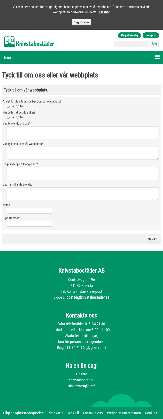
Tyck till (73, 413)
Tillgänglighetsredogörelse (23, 413)
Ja (12, 106)
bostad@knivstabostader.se (87, 297)
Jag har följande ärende (17, 184)
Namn (6, 205)
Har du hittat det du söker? (19, 112)
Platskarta (55, 413)
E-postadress (11, 218)
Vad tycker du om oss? (17, 123)
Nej (22, 106)
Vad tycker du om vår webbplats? (23, 144)
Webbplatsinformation (124, 413)
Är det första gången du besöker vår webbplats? (32, 101)
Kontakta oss (93, 413)
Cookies (151, 413)
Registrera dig (129, 35)
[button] (81, 57)
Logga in (151, 35)
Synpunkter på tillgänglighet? (20, 164)
